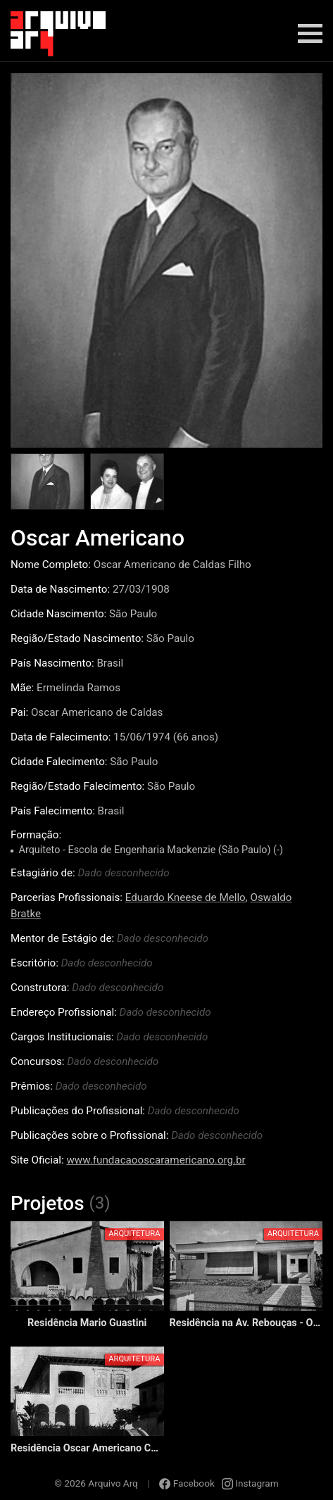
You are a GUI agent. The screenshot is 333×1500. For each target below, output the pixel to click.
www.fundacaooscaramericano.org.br (155, 1160)
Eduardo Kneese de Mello (185, 897)
